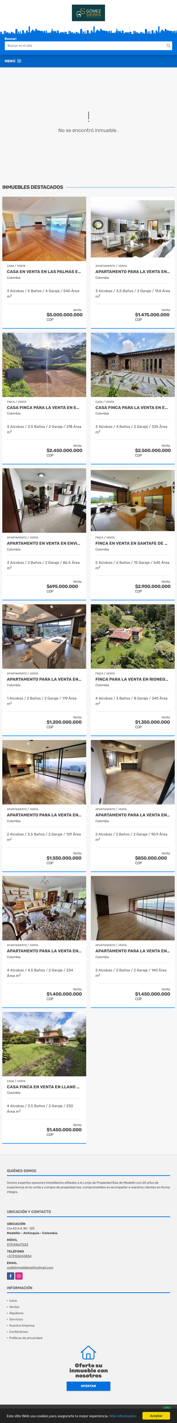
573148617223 (17, 1245)
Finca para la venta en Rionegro (132, 679)
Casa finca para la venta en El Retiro (44, 407)
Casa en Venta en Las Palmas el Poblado (44, 271)
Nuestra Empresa (22, 1326)
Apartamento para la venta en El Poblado (132, 271)
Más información (122, 1416)
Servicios (16, 1319)
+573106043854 (19, 1256)
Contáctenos (18, 1332)
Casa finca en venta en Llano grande (44, 1087)
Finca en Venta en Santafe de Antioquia (132, 543)
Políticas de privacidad (25, 1338)
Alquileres (16, 1313)
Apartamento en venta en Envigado (44, 543)
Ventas (14, 1307)
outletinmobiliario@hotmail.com (30, 1268)
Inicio (13, 1301)
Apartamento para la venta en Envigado (132, 815)
